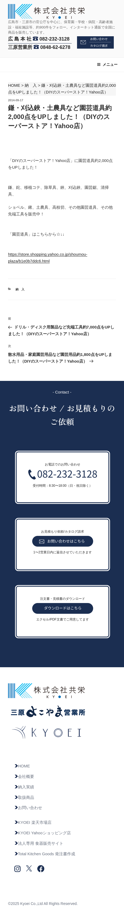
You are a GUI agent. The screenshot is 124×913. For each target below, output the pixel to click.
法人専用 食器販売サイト (38, 843)
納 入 (31, 85)
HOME (14, 85)
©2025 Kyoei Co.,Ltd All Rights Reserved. (43, 903)
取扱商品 (24, 797)
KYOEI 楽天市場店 (33, 822)
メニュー (107, 64)
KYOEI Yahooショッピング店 (42, 833)
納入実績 (24, 787)
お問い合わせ (28, 807)
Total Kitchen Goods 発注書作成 (44, 853)
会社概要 (24, 776)
